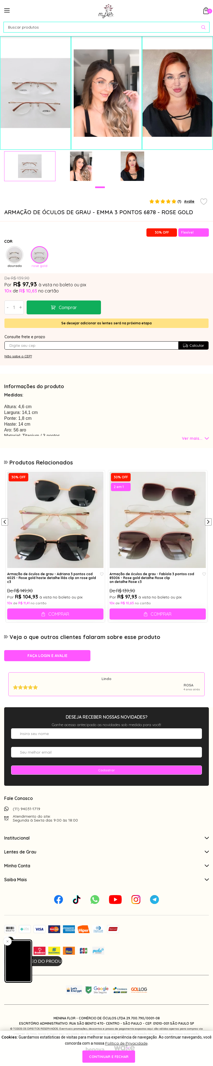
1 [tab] (100, 187)
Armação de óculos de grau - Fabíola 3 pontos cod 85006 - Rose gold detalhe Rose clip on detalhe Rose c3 (152, 577)
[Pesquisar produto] (203, 27)
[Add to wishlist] (204, 202)
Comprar (68, 307)
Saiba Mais (106, 879)
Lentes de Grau (106, 852)
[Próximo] (208, 522)
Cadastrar (106, 770)
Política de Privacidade (126, 1043)
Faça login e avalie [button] (47, 655)
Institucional (106, 838)
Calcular (193, 345)
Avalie (189, 201)
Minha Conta (106, 865)
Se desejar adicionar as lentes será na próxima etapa (106, 323)
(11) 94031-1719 (26, 809)
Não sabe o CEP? (18, 356)
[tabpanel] (29, 166)
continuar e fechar (108, 1056)
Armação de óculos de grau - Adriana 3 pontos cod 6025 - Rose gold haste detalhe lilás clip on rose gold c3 (51, 577)
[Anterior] (4, 522)
